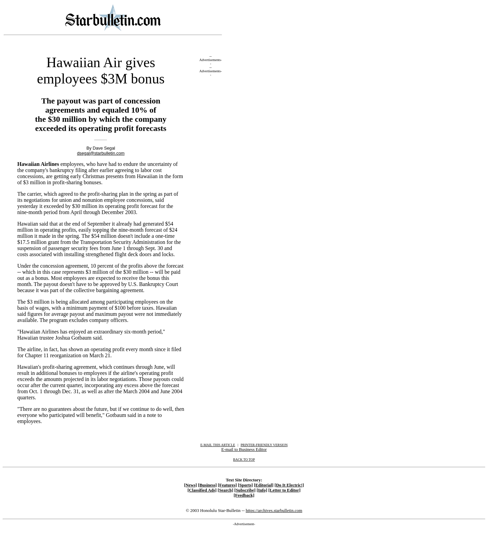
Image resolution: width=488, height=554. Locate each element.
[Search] (225, 490)
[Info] (262, 490)
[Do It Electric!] (289, 485)
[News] (190, 485)
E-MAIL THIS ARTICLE (217, 445)
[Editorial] (263, 485)
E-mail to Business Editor (244, 449)
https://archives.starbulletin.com (274, 510)
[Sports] (245, 485)
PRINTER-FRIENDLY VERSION (264, 445)
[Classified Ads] (202, 490)
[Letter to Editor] (284, 490)
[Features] (227, 485)
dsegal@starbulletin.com (100, 153)
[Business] (207, 485)
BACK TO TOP (244, 459)
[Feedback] (243, 495)
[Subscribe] (245, 490)
